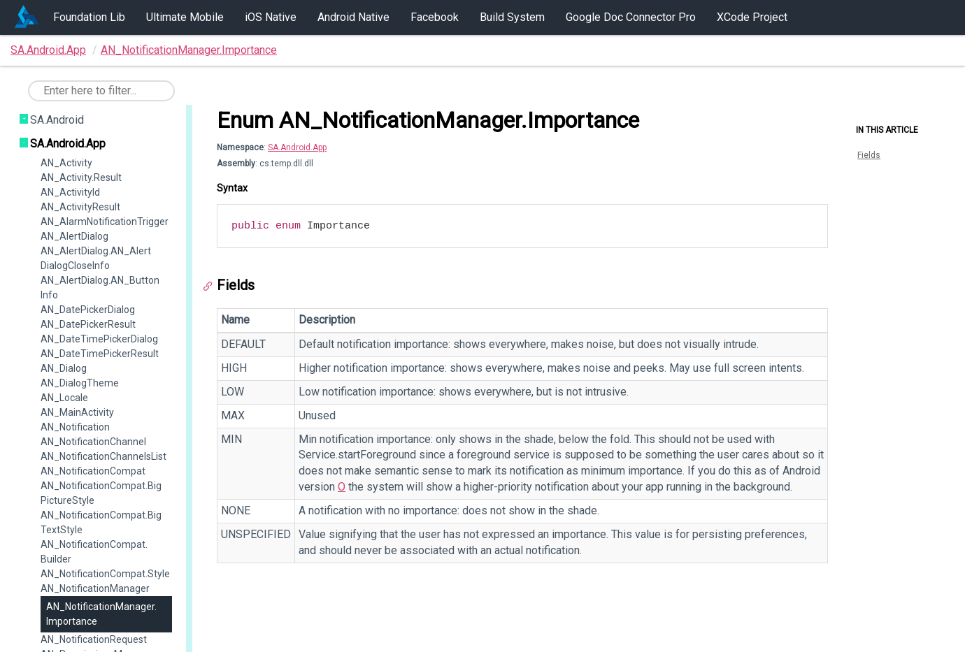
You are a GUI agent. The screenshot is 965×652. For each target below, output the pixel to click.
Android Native (353, 17)
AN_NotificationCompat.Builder (94, 552)
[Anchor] (211, 286)
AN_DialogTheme (80, 383)
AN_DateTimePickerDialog (99, 339)
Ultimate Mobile (185, 17)
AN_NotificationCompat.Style (105, 573)
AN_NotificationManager (95, 588)
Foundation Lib (89, 17)
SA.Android (57, 119)
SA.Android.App (48, 50)
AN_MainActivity (77, 412)
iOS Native (270, 17)
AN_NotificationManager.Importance (189, 50)
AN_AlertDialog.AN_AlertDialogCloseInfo (96, 258)
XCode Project (752, 17)
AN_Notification (75, 427)
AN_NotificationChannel (93, 441)
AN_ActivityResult (80, 206)
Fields (868, 155)
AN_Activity (66, 162)
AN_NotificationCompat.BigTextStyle (101, 522)
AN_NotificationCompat (93, 471)
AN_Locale (64, 397)
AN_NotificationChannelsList (103, 456)
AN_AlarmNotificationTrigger (105, 221)
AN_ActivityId (70, 192)
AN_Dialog (64, 368)
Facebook (434, 17)
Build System (512, 17)
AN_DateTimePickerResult (100, 353)
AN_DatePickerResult (88, 324)
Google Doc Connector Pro (631, 17)
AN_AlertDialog (74, 236)
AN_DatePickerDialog (88, 309)
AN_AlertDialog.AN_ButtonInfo (100, 287)
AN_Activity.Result (81, 177)
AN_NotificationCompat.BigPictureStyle (101, 493)
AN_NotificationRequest (94, 639)
